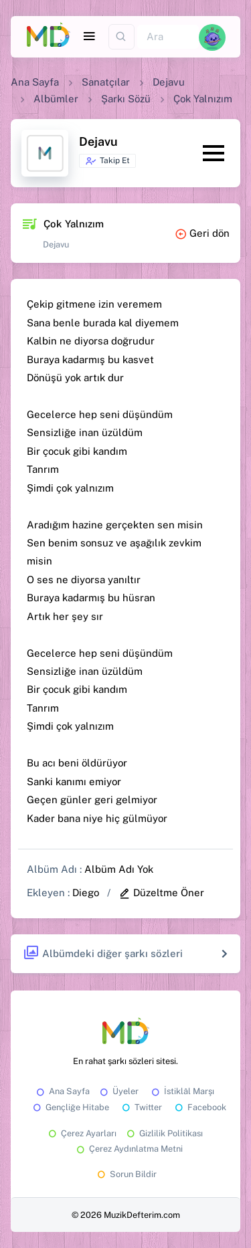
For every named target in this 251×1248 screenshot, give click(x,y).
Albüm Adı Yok (118, 869)
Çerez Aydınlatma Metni (128, 1149)
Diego (85, 892)
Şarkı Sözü (126, 98)
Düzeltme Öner (161, 892)
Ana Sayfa (35, 82)
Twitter (141, 1107)
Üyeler (118, 1091)
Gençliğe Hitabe (70, 1107)
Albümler (55, 98)
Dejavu (169, 82)
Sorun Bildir (126, 1174)
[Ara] (168, 37)
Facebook (199, 1107)
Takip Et (107, 161)
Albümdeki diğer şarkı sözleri (103, 953)
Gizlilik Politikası (163, 1133)
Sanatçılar (106, 82)
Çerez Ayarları (81, 1133)
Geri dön (202, 233)
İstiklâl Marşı (181, 1091)
